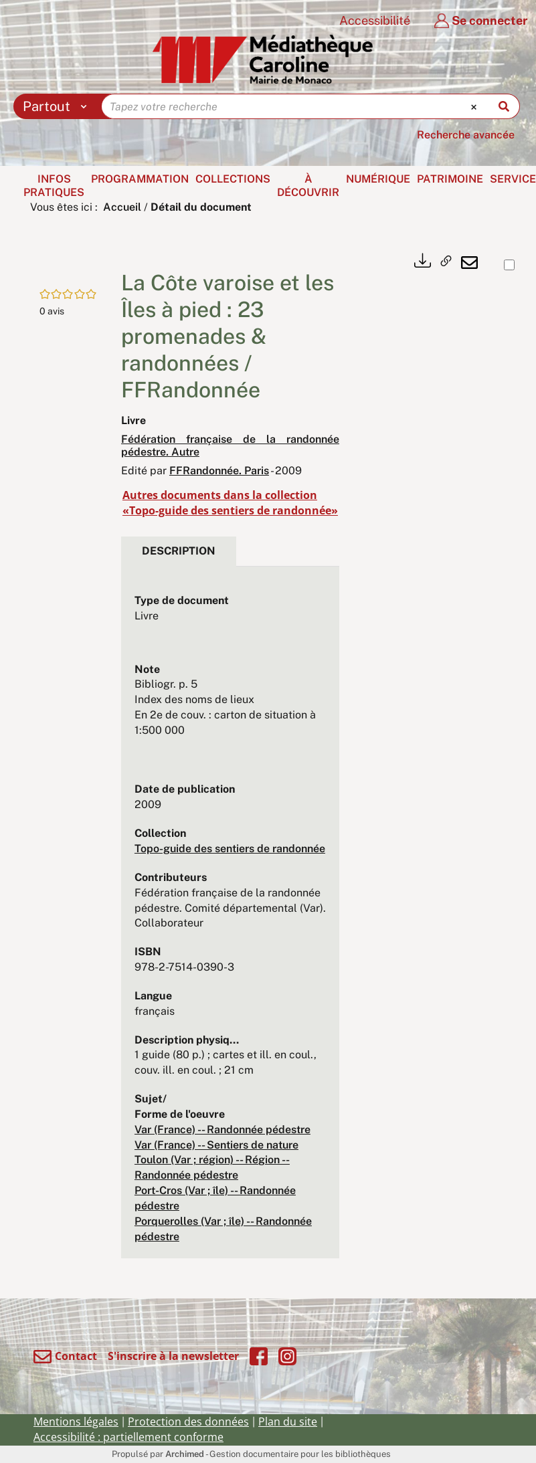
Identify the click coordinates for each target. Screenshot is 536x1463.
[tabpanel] (230, 919)
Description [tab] (178, 551)
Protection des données (188, 1421)
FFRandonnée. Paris (219, 470)
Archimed (184, 1454)
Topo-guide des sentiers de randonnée (230, 848)
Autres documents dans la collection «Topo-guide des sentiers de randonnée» (230, 503)
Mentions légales (75, 1421)
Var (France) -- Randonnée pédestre (222, 1129)
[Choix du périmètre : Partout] (57, 106)
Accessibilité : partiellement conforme (128, 1437)
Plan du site (287, 1421)
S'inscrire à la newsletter (173, 1356)
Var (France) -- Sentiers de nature (216, 1145)
